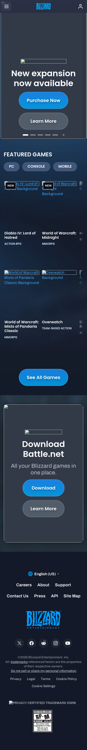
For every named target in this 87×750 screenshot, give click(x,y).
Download (43, 488)
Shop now (43, 121)
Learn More (43, 508)
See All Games (43, 377)
